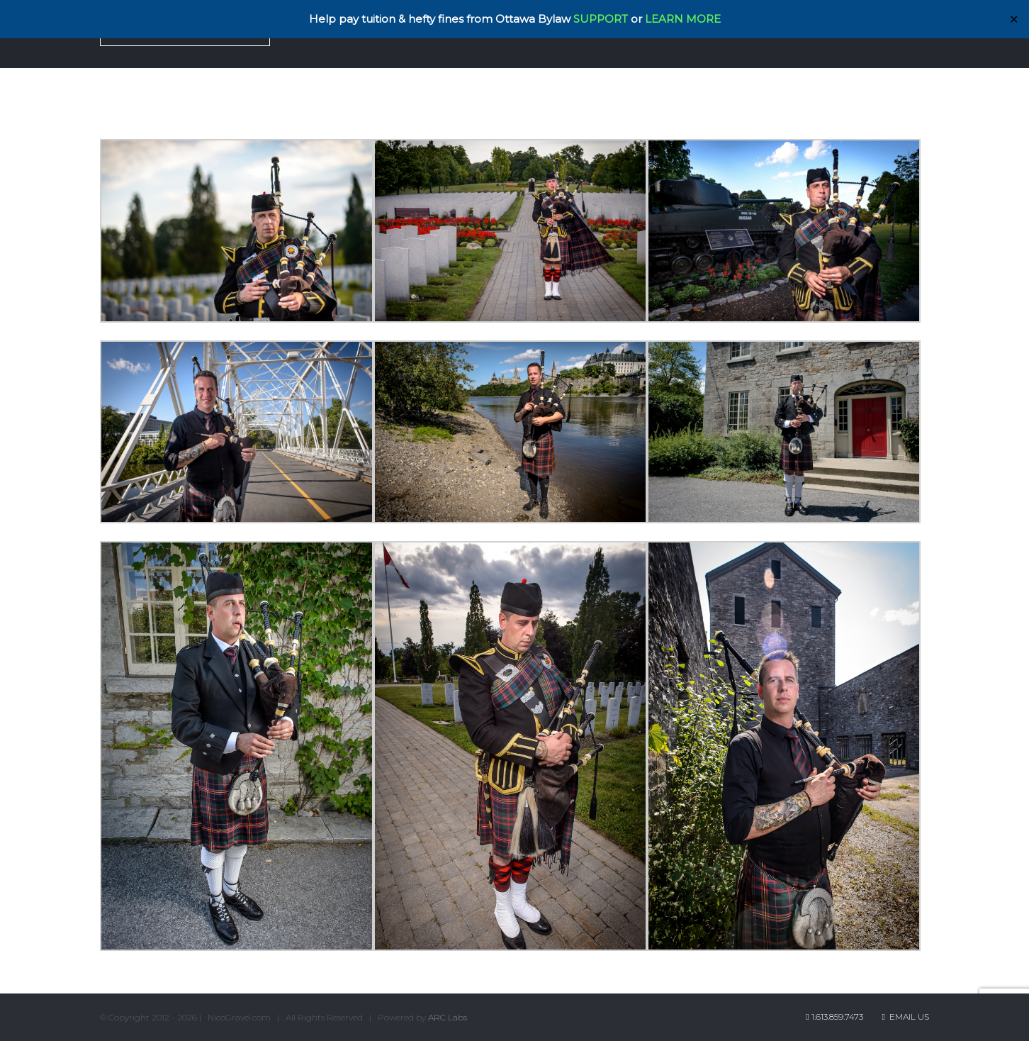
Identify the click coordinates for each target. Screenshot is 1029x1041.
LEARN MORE (683, 19)
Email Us (905, 1016)
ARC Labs (447, 1017)
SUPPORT (600, 19)
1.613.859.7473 (837, 1016)
